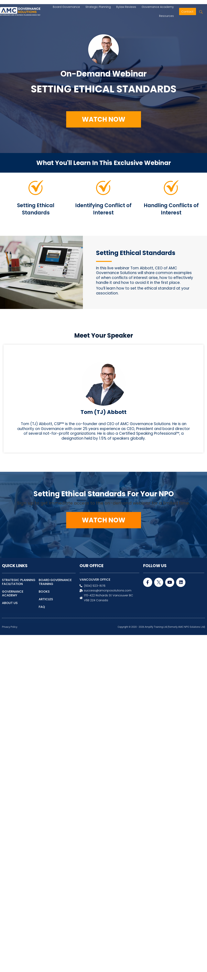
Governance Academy (159, 7)
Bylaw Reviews (126, 7)
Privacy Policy (9, 626)
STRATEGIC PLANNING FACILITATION (18, 582)
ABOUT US (10, 603)
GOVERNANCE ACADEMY (12, 593)
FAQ (42, 607)
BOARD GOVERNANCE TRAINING (55, 582)
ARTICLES (46, 599)
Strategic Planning (98, 7)
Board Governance (66, 7)
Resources (167, 16)
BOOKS (44, 591)
